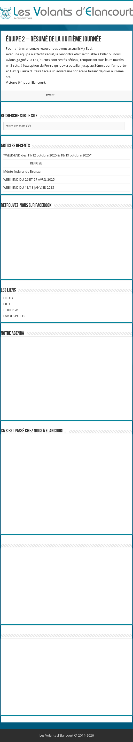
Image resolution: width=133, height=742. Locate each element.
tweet (50, 95)
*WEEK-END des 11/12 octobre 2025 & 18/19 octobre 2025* (47, 155)
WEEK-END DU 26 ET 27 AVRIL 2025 (28, 179)
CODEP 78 (10, 310)
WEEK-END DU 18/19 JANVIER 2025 (28, 187)
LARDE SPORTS (14, 316)
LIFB (6, 304)
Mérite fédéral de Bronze (22, 171)
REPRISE (35, 163)
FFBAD (8, 298)
